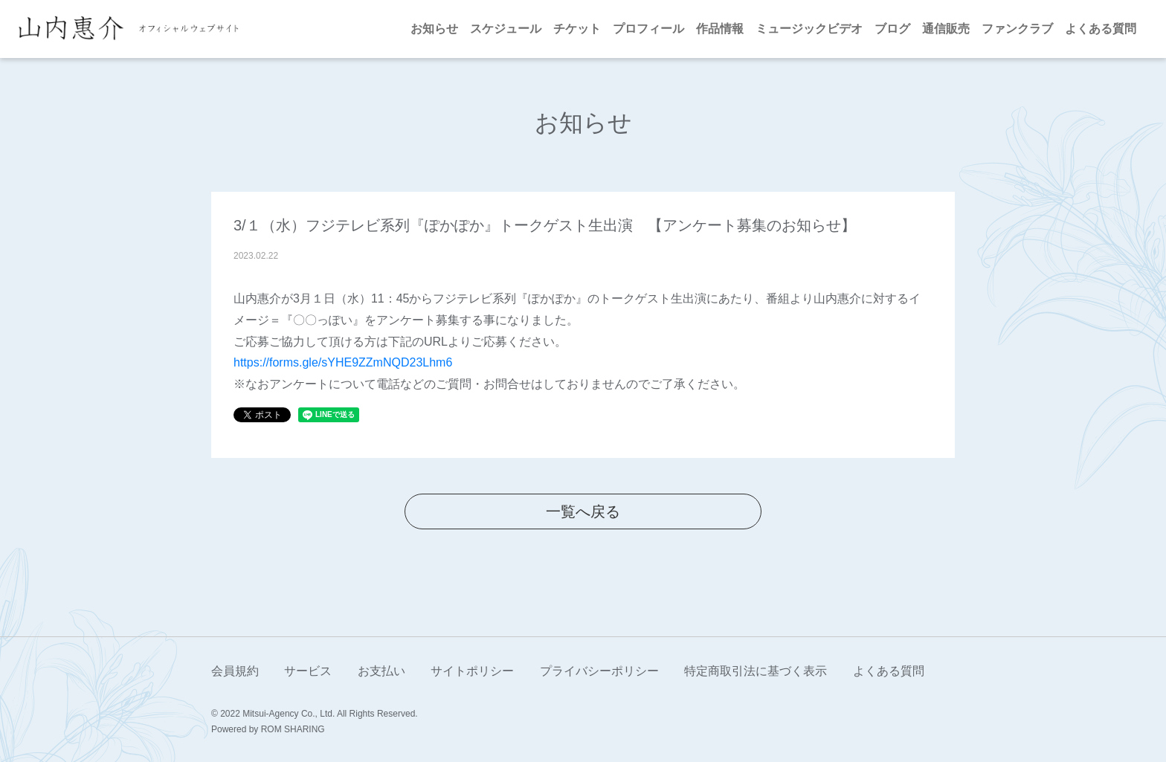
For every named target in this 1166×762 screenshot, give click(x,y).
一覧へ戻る (583, 511)
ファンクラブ (1017, 28)
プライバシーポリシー (599, 671)
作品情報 (720, 28)
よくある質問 (1100, 28)
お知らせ (434, 28)
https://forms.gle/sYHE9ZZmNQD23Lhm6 (342, 362)
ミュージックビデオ (809, 28)
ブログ (892, 28)
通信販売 (946, 28)
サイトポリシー (472, 671)
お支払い (381, 671)
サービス (308, 671)
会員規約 (235, 671)
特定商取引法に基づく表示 (755, 671)
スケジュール (505, 28)
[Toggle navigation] (256, 29)
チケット (577, 28)
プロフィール (648, 28)
